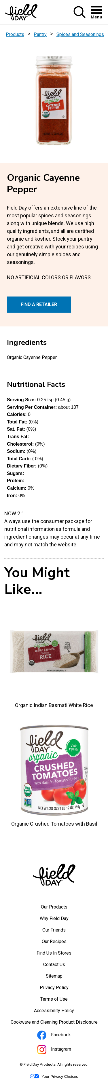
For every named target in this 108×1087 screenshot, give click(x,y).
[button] (79, 17)
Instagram (62, 1050)
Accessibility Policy (62, 1012)
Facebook (61, 1036)
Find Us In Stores (54, 953)
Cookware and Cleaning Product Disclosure (57, 1023)
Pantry (40, 34)
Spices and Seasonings (80, 34)
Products (15, 34)
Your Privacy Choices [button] (54, 1076)
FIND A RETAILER (39, 304)
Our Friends (54, 930)
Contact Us (54, 964)
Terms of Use (61, 1000)
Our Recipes (54, 941)
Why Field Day (54, 918)
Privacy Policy (62, 989)
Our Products (54, 907)
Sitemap (54, 976)
